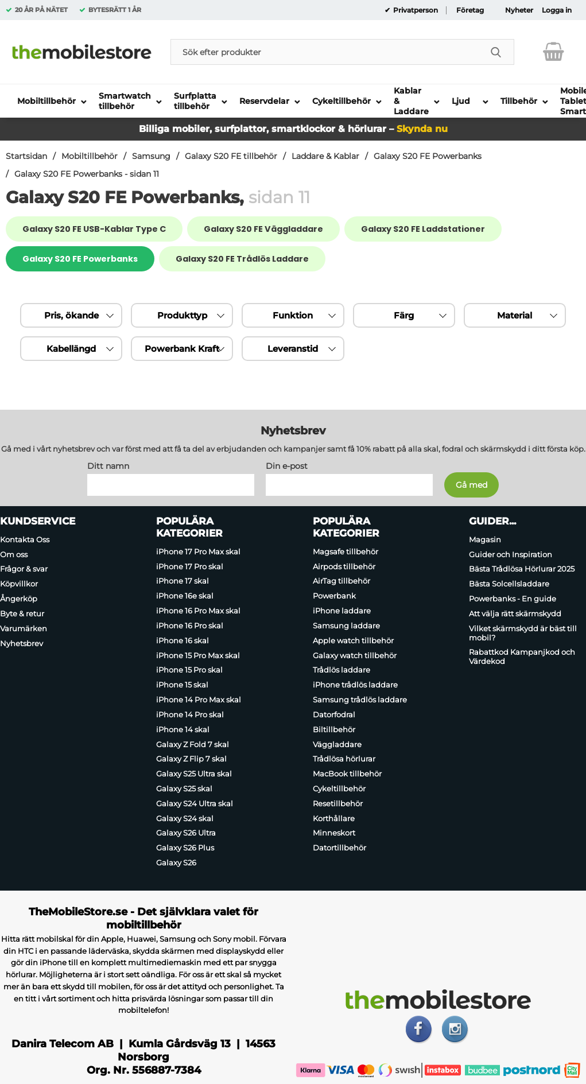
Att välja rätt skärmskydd (515, 613)
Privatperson (414, 10)
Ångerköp (18, 598)
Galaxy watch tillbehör (355, 655)
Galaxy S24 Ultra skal (194, 803)
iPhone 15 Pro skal (189, 670)
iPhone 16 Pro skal (189, 625)
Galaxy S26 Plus (185, 847)
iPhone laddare (342, 610)
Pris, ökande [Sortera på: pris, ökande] (71, 315)
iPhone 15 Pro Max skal (198, 655)
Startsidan (26, 156)
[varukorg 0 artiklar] (554, 52)
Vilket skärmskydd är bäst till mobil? (523, 633)
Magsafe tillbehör (345, 551)
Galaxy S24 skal (185, 818)
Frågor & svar (24, 569)
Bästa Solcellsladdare (509, 583)
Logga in (557, 10)
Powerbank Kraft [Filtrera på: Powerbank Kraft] (182, 348)
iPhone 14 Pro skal (190, 714)
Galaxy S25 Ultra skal (194, 773)
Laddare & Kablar (325, 156)
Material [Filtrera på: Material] (514, 315)
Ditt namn (108, 466)
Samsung (151, 156)
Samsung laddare (346, 625)
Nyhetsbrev (21, 643)
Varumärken (23, 628)
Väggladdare (337, 744)
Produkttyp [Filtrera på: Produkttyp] (182, 315)
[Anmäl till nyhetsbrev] (471, 485)
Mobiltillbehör (89, 156)
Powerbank (334, 595)
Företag (470, 10)
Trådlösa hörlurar (344, 758)
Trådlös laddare (341, 670)
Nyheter (519, 10)
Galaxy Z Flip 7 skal (191, 758)
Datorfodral (334, 714)
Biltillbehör (334, 729)
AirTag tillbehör (341, 581)
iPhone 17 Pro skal (189, 566)
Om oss (14, 554)
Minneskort (334, 833)
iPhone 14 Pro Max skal (198, 699)
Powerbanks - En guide (512, 598)
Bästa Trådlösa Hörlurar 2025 (522, 569)
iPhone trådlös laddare (355, 684)
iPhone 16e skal (185, 595)
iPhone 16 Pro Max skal (198, 610)
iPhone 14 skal (182, 729)
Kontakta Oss (24, 539)
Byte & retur (22, 613)
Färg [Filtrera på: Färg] (404, 315)
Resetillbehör (338, 803)
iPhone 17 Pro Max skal (198, 551)
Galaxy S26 (176, 862)
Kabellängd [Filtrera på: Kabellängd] (71, 348)
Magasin (485, 539)
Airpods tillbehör (344, 566)
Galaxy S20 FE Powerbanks (428, 156)
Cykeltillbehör (339, 788)
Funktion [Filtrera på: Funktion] (293, 315)
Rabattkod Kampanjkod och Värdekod (522, 657)
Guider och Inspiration (510, 554)
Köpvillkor (19, 583)
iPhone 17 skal (182, 581)
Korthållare (334, 818)
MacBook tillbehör (347, 773)
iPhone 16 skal (182, 640)
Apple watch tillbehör (353, 640)
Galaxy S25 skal (184, 788)
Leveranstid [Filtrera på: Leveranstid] (292, 348)
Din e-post (287, 466)
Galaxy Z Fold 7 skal (192, 744)
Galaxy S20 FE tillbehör (231, 156)
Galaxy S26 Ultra (186, 833)
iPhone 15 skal (182, 684)
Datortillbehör (339, 847)
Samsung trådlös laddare (360, 699)
